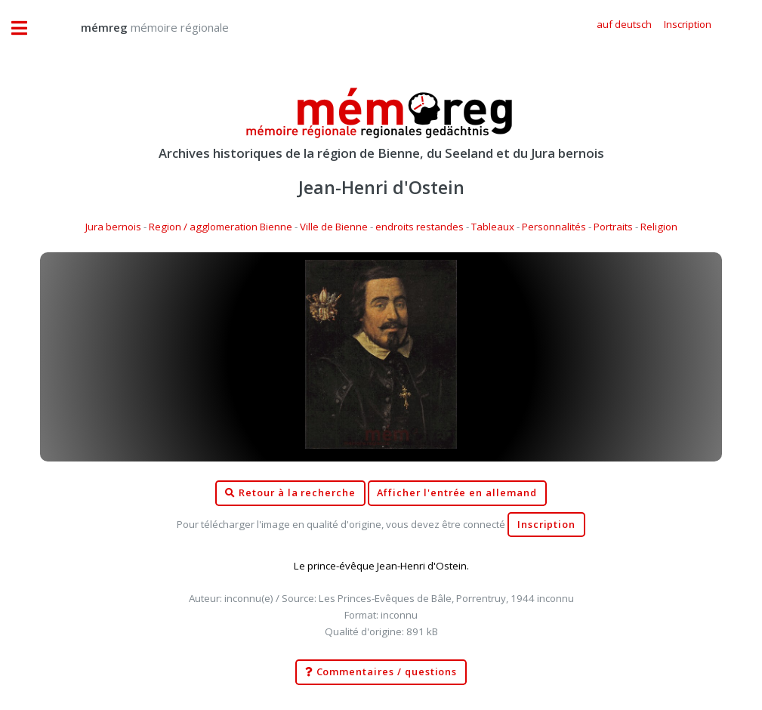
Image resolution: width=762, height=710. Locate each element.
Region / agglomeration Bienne (220, 226)
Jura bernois (113, 226)
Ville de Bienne (334, 226)
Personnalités (554, 226)
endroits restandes (419, 226)
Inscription (546, 524)
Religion (658, 226)
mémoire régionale (140, 27)
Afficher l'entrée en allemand (457, 493)
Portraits (613, 226)
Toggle (27, 28)
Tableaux (492, 226)
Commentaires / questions (381, 672)
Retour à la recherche (290, 493)
